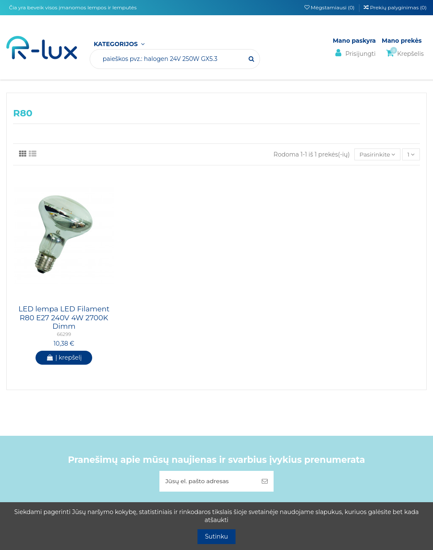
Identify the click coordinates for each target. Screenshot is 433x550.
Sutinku (216, 536)
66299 (64, 335)
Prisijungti (354, 53)
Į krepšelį (64, 357)
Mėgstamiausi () (330, 7)
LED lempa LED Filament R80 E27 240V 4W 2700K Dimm (64, 318)
